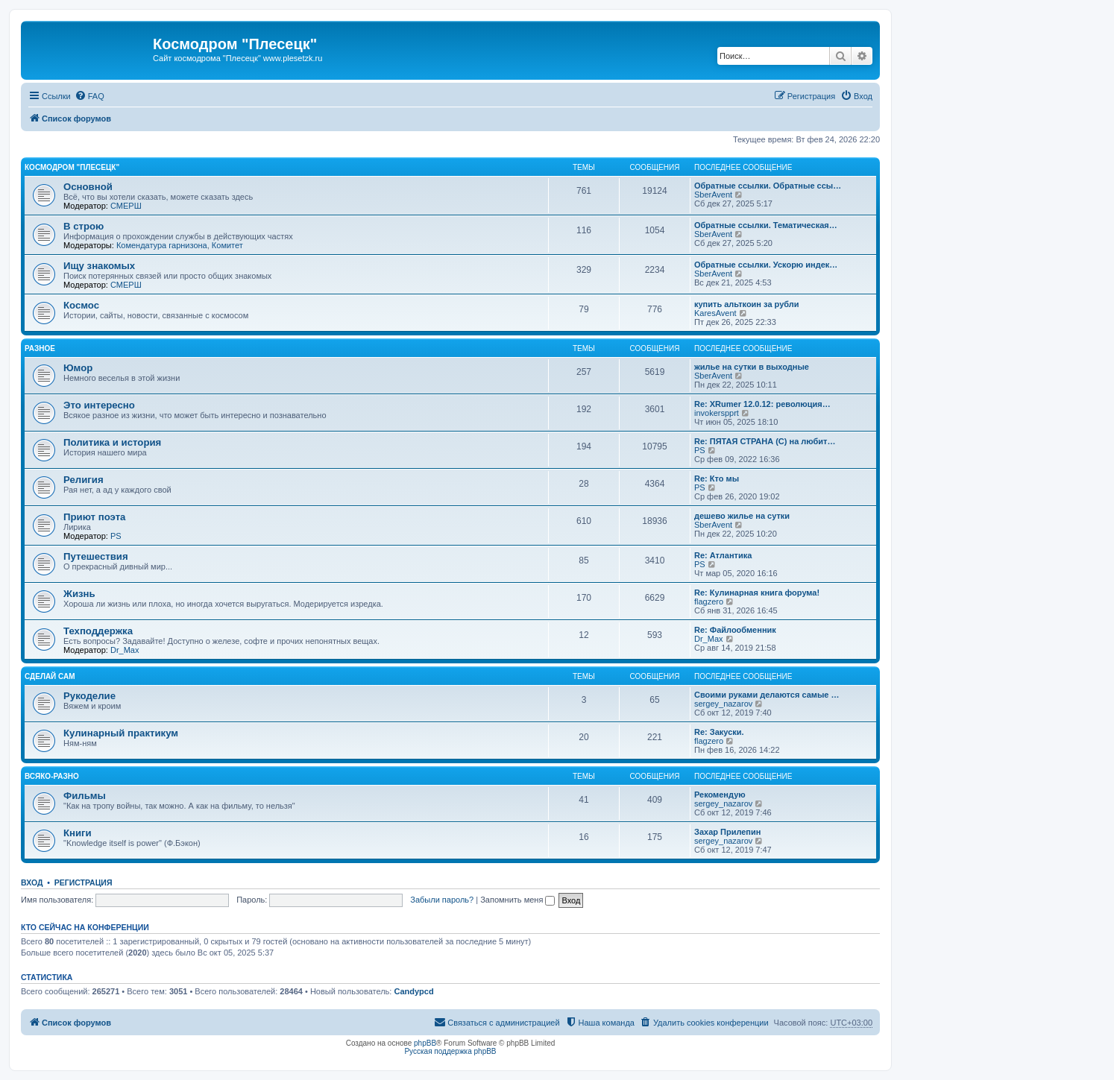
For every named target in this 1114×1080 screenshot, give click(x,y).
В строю (83, 226)
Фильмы (84, 795)
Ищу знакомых (99, 265)
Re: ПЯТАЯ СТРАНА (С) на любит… (765, 441)
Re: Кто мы (716, 478)
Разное (40, 348)
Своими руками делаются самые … (767, 694)
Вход (32, 882)
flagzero (708, 601)
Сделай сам (50, 676)
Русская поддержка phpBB (450, 1051)
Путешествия (95, 556)
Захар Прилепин (727, 831)
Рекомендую (720, 794)
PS (699, 450)
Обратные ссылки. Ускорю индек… (765, 264)
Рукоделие (89, 695)
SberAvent (713, 194)
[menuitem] (89, 96)
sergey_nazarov (723, 703)
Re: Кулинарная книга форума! (756, 592)
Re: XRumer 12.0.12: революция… (762, 404)
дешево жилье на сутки (742, 515)
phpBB (425, 1043)
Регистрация (83, 882)
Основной (88, 186)
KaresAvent (715, 313)
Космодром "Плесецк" (72, 167)
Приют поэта (94, 516)
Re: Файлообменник (735, 629)
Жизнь (79, 593)
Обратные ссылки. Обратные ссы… (767, 185)
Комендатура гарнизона (161, 245)
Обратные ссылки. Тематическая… (765, 225)
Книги (77, 833)
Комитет (227, 245)
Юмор (77, 367)
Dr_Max (124, 649)
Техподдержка (98, 631)
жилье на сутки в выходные (751, 366)
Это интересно (99, 405)
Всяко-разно (52, 776)
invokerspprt (716, 412)
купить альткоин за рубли (746, 304)
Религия (83, 479)
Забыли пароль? (441, 899)
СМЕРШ (126, 205)
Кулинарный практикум (120, 733)
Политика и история (112, 442)
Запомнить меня (517, 899)
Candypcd (413, 991)
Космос (81, 305)
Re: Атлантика (723, 555)
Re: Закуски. (719, 731)
